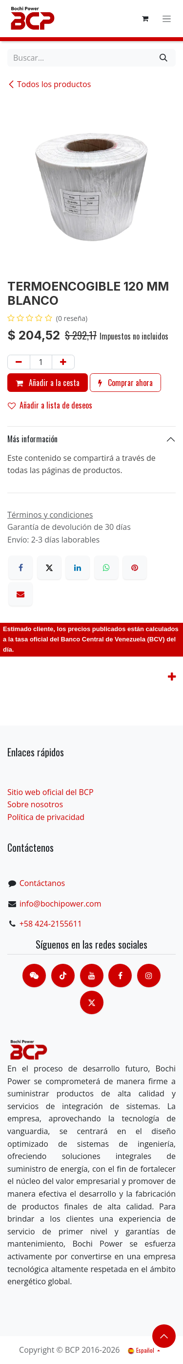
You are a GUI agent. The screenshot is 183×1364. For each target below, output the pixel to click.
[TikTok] (63, 975)
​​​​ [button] (164, 1336)
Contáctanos (42, 883)
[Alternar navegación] (167, 19)
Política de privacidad (45, 817)
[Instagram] (149, 975)
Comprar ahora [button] (125, 382)
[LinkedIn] (77, 567)
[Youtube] (91, 975)
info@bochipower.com (61, 903)
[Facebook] (20, 567)
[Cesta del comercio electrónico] (145, 18)
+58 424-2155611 (51, 923)
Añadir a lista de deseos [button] (50, 405)
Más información (32, 439)
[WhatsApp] (106, 567)
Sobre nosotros (35, 804)
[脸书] (120, 975)
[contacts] (34, 975)
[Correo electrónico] (20, 594)
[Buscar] (163, 58)
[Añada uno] (63, 362)
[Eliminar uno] (18, 362)
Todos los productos (49, 84)
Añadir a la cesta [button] (48, 382)
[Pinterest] (134, 567)
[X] (49, 567)
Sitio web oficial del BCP (50, 792)
